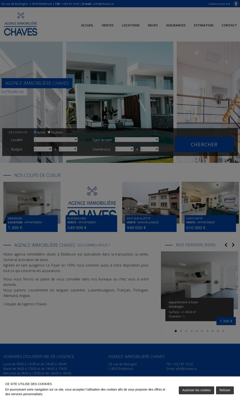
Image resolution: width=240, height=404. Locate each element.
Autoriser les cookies (196, 390)
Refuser (225, 390)
